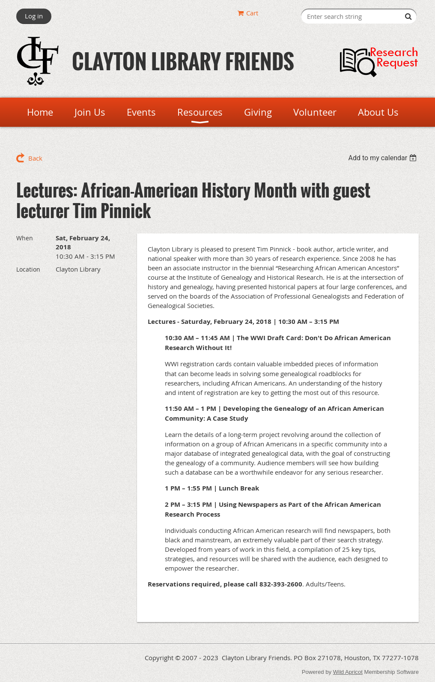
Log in (34, 16)
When (24, 238)
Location (28, 269)
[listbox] (383, 158)
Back (35, 158)
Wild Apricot (348, 672)
